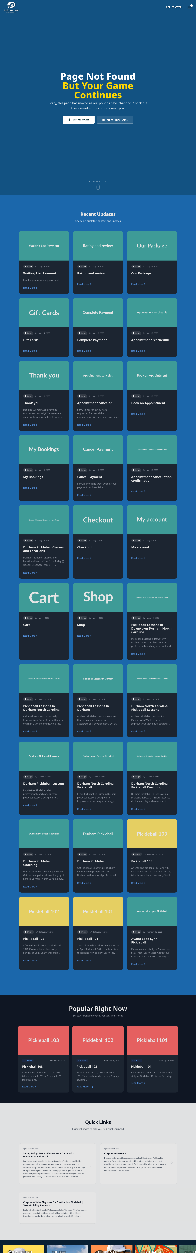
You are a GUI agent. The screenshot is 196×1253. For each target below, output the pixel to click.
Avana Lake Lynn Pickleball (144, 940)
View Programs (115, 119)
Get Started (143, 7)
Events (177, 7)
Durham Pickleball (91, 861)
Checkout (84, 547)
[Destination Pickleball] (22, 7)
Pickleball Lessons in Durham (93, 708)
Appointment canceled (94, 403)
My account (140, 547)
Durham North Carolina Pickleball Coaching (149, 785)
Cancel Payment (89, 477)
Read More (31, 287)
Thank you (31, 403)
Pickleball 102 (33, 938)
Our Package (141, 273)
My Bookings (33, 477)
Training (162, 7)
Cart (26, 625)
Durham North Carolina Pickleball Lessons (149, 708)
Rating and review (91, 273)
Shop (81, 625)
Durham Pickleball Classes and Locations (43, 549)
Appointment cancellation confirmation (151, 479)
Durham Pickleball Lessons (44, 783)
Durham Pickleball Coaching (37, 863)
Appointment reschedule (150, 340)
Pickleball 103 (141, 861)
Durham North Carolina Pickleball (95, 785)
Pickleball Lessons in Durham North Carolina (41, 708)
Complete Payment (92, 340)
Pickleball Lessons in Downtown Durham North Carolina (151, 628)
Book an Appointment (148, 403)
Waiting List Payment (39, 273)
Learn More (78, 119)
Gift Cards (31, 340)
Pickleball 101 (87, 938)
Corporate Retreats (115, 1153)
